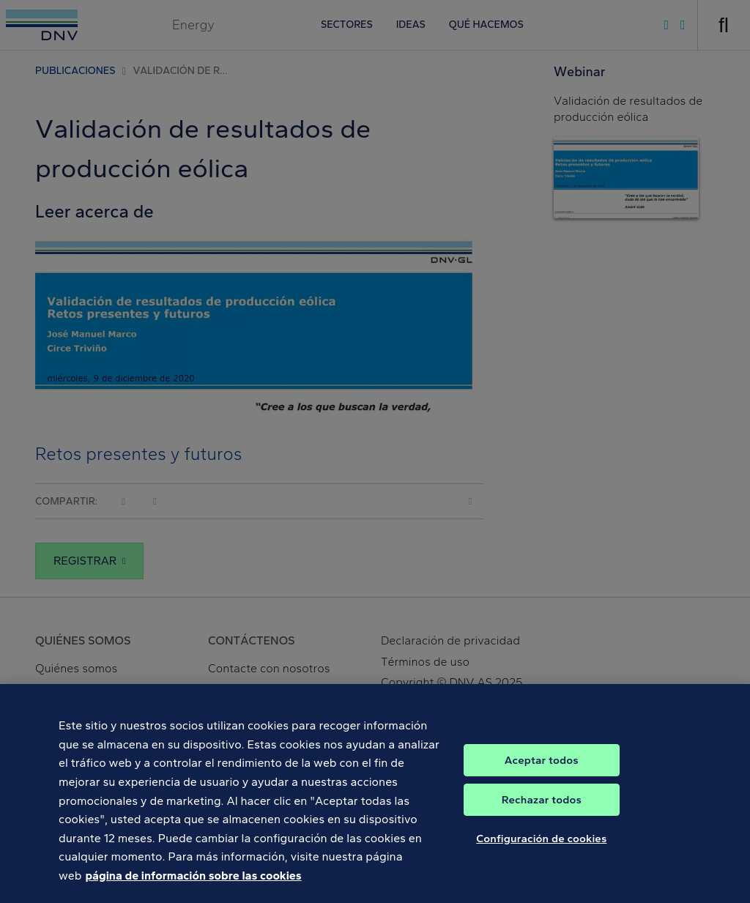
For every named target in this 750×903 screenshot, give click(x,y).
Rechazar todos (542, 808)
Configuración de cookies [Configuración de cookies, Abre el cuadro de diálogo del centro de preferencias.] (541, 847)
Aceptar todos (542, 769)
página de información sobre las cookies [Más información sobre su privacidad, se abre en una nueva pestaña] (193, 884)
